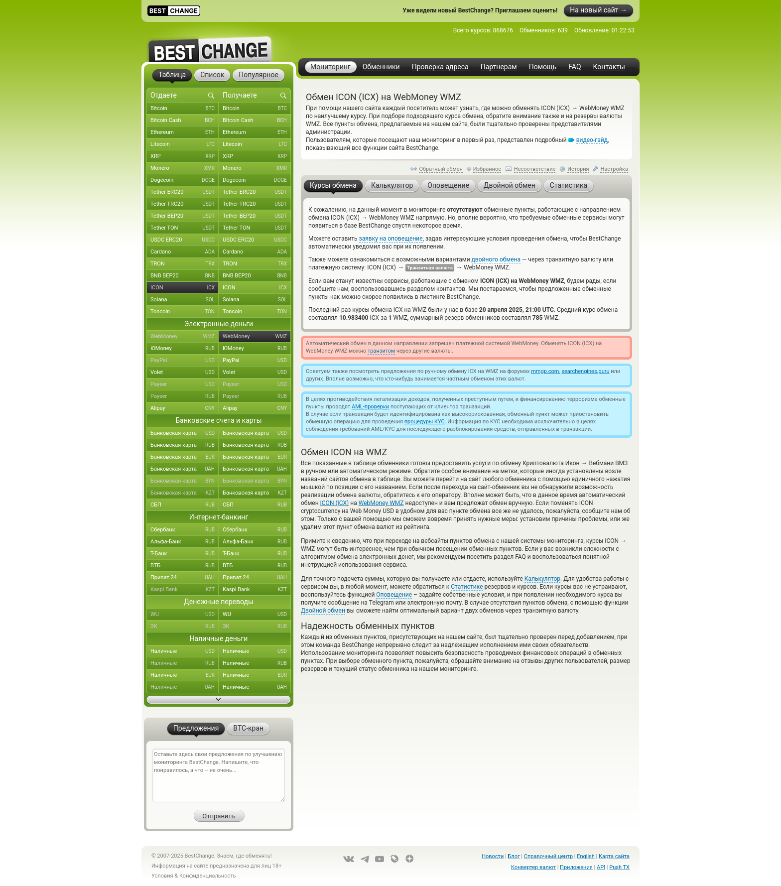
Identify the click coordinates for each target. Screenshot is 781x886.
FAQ (574, 67)
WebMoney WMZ (381, 503)
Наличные (184, 651)
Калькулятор (542, 578)
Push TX (619, 867)
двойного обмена (496, 259)
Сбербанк (184, 530)
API (601, 867)
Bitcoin (184, 109)
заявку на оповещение (391, 238)
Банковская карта (184, 433)
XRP (184, 156)
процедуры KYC (424, 421)
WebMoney (184, 337)
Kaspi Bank (184, 590)
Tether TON (184, 228)
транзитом (381, 351)
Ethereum (184, 132)
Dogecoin (184, 180)
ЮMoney (184, 349)
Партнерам (499, 67)
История (578, 169)
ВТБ (184, 566)
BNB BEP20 (184, 276)
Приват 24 (184, 578)
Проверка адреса (440, 67)
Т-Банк (184, 554)
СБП (184, 505)
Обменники (381, 67)
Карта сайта (614, 856)
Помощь (543, 67)
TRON (184, 264)
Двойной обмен (323, 610)
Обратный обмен (441, 169)
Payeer (184, 384)
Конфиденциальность (207, 876)
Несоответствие (535, 169)
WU (184, 615)
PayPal (184, 361)
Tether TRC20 (184, 204)
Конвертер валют (533, 867)
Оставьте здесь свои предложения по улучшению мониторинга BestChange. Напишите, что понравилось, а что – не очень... (218, 775)
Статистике (467, 586)
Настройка (614, 169)
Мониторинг (330, 67)
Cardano (184, 252)
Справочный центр (548, 856)
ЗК (184, 627)
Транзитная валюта (430, 267)
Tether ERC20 (184, 192)
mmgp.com (545, 371)
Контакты (609, 67)
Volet (184, 373)
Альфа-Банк (184, 542)
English (586, 856)
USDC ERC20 (184, 240)
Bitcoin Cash (184, 121)
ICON (184, 288)
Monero (184, 168)
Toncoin (184, 312)
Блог (514, 856)
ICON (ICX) (334, 503)
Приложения (576, 867)
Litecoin (184, 144)
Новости (493, 856)
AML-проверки (370, 406)
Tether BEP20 (184, 216)
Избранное (487, 169)
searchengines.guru (585, 371)
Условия (162, 876)
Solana (184, 300)
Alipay (184, 408)
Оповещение (394, 594)
